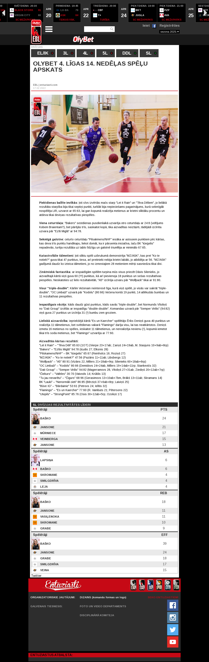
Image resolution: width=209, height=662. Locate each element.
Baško (45, 418)
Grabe (45, 528)
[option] (25, 12)
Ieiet (146, 25)
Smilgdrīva (49, 480)
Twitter (36, 575)
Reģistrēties (170, 25)
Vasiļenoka (49, 516)
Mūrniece (47, 433)
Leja (43, 486)
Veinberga (48, 439)
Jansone (46, 427)
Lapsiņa (46, 460)
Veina (44, 570)
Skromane (48, 474)
